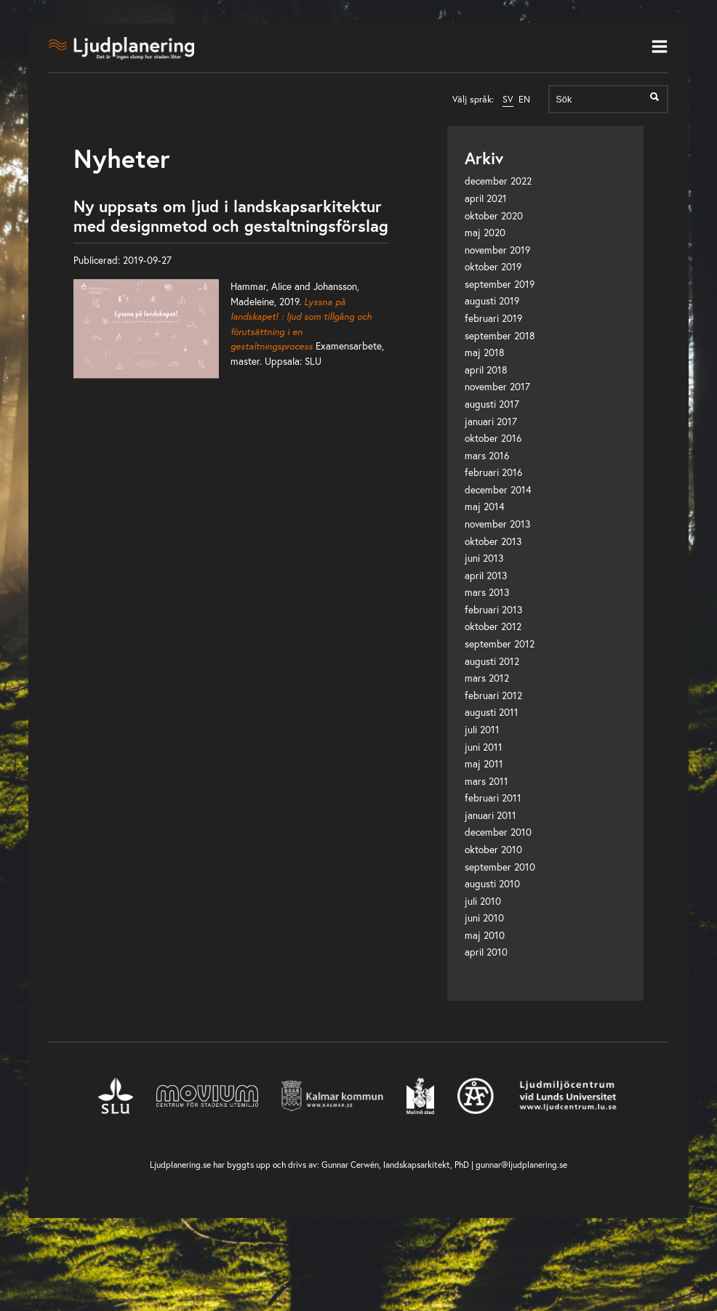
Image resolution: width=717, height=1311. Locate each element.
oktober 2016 (493, 438)
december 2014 (498, 489)
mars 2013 (487, 592)
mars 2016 (487, 455)
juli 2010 (483, 901)
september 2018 (500, 335)
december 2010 (498, 832)
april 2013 (486, 575)
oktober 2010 (493, 849)
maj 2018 (485, 352)
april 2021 (486, 198)
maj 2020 (485, 232)
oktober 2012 (493, 626)
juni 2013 (484, 558)
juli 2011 (482, 729)
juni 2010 (484, 917)
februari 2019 (493, 318)
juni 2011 (483, 747)
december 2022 (498, 180)
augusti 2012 (492, 661)
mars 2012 (487, 678)
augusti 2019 (492, 300)
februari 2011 (493, 797)
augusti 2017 (492, 404)
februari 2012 (493, 695)
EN (524, 99)
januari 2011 (490, 815)
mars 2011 (486, 781)
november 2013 (497, 524)
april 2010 (486, 952)
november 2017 (497, 386)
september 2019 (499, 284)
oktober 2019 (493, 266)
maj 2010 (485, 935)
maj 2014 (485, 506)
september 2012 (499, 643)
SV (507, 99)
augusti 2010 (492, 883)
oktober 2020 (494, 215)
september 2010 (500, 867)
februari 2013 (493, 609)
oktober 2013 (493, 541)
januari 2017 (491, 421)
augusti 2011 (491, 712)
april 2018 (486, 369)
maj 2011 (484, 763)
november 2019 (497, 250)
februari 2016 (493, 472)
